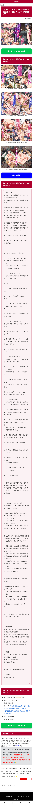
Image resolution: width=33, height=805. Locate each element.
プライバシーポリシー (24, 797)
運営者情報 (9, 797)
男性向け (22, 711)
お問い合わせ (16, 799)
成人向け (13, 711)
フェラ (12, 706)
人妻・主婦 (22, 706)
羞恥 (27, 711)
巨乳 (8, 711)
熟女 (17, 711)
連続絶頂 (8, 713)
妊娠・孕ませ (11, 708)
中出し (17, 706)
